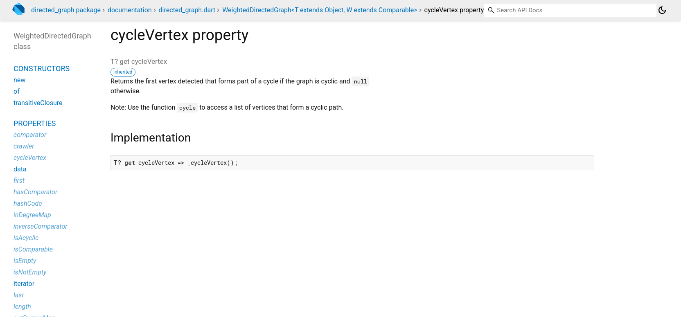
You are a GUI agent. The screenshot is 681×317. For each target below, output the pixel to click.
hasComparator (35, 192)
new (19, 80)
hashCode (28, 203)
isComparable (33, 249)
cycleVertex (30, 158)
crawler (24, 146)
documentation (130, 10)
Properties (35, 123)
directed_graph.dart (187, 10)
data (20, 169)
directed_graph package (66, 10)
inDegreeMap (32, 215)
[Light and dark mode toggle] (662, 10)
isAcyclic (26, 238)
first (19, 180)
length (22, 306)
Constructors (42, 68)
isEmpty (25, 261)
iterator (24, 284)
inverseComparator (41, 226)
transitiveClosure (38, 103)
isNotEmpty (30, 272)
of (17, 91)
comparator (30, 135)
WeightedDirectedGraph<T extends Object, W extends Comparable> (319, 10)
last (19, 295)
